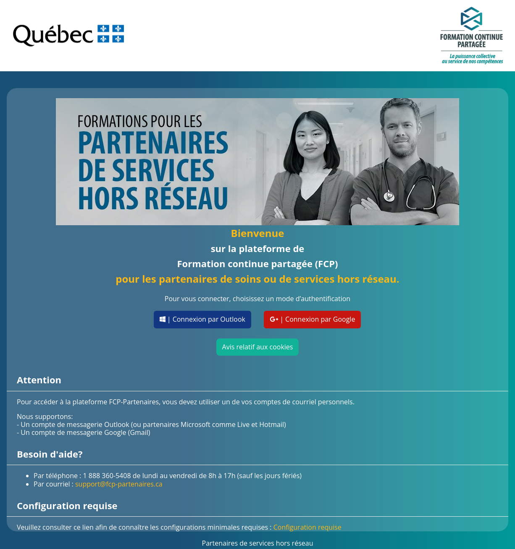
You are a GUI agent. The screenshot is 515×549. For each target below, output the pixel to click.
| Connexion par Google (312, 319)
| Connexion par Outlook (202, 319)
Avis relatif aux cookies (257, 346)
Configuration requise (307, 527)
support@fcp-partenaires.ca (119, 484)
